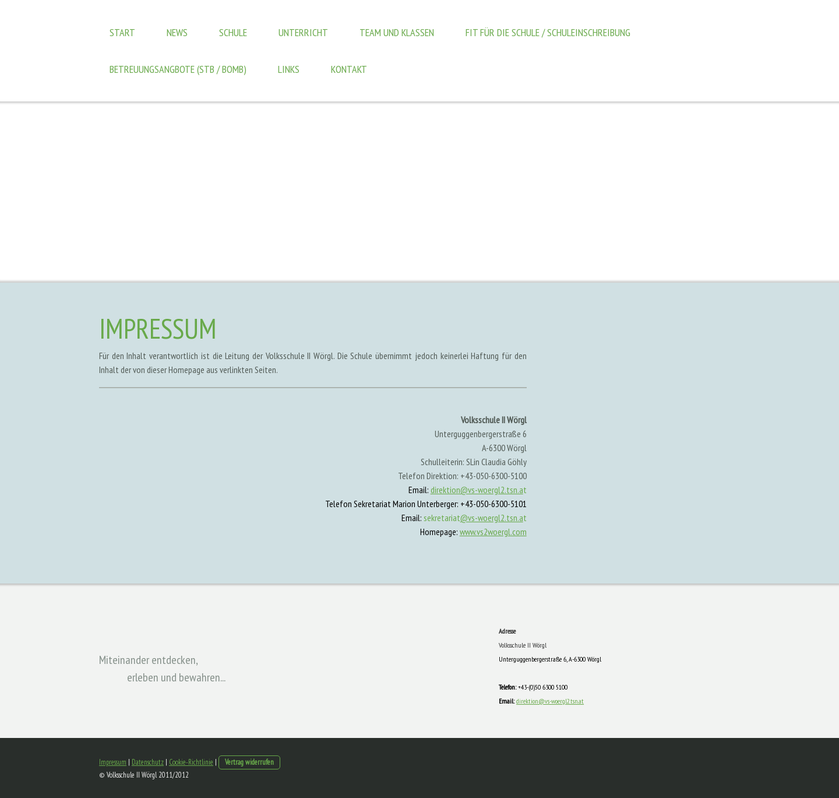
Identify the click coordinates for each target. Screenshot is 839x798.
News (177, 32)
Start (122, 32)
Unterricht (303, 32)
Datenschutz (148, 762)
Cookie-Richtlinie (191, 762)
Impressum (112, 762)
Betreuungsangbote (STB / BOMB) (178, 69)
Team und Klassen (396, 32)
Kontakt (349, 69)
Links (288, 69)
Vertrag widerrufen (249, 762)
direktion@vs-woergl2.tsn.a (477, 489)
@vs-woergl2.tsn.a (491, 517)
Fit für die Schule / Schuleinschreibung (548, 32)
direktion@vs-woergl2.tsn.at (550, 701)
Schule (233, 32)
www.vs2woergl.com (493, 531)
